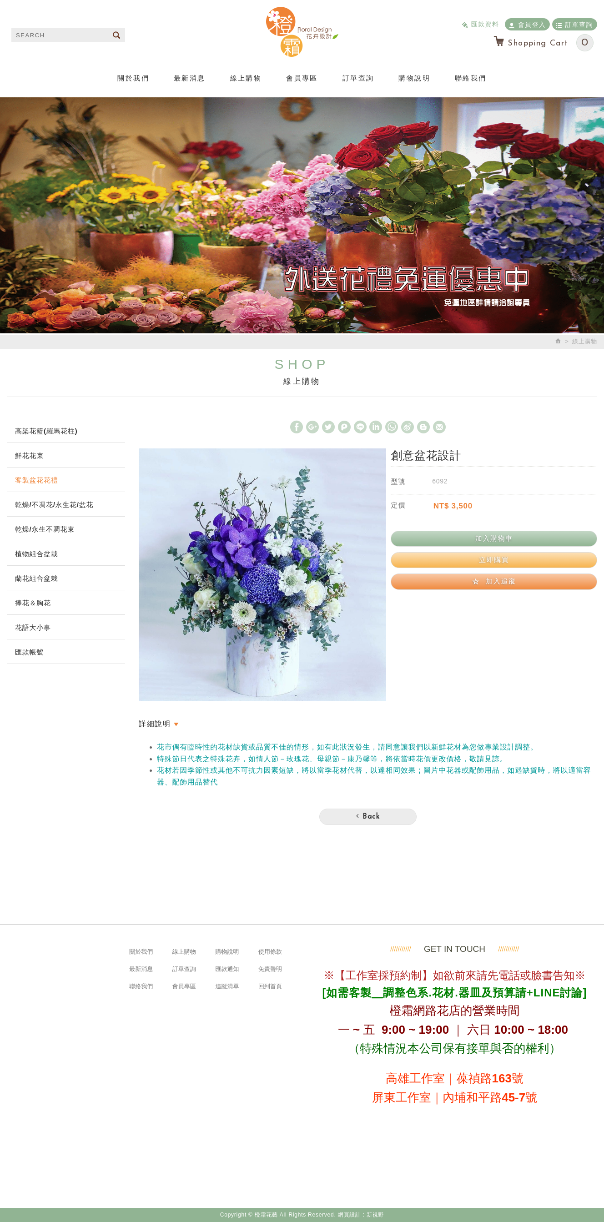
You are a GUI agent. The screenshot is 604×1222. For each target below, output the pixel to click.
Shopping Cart (543, 42)
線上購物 (246, 78)
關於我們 (133, 78)
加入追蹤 (494, 581)
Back (368, 816)
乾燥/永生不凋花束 (45, 529)
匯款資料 (480, 24)
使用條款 (270, 951)
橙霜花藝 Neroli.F (302, 31)
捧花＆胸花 (33, 603)
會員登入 (527, 24)
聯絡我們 (471, 78)
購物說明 (414, 78)
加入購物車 (494, 538)
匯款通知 (227, 969)
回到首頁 (270, 986)
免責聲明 (270, 969)
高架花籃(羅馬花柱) (46, 431)
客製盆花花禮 (36, 480)
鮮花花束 (29, 455)
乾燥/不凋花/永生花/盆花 (54, 504)
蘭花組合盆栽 (36, 578)
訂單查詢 (574, 24)
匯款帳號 (29, 652)
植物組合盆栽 (36, 554)
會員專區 (302, 78)
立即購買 (494, 559)
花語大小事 (33, 627)
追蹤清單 (227, 986)
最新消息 (190, 78)
